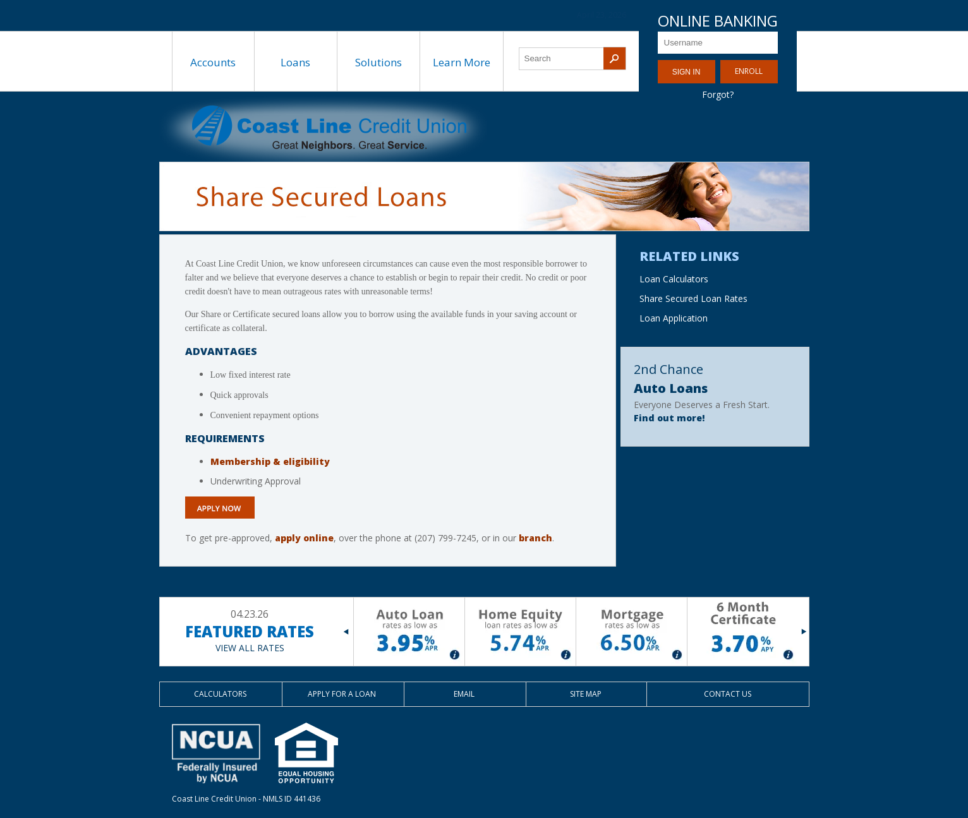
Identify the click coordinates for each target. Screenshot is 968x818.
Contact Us (727, 694)
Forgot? (718, 94)
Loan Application (673, 318)
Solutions (378, 62)
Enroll (749, 71)
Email (464, 694)
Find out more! (669, 418)
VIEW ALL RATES (249, 648)
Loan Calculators (673, 279)
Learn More (461, 62)
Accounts (213, 62)
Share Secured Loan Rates (693, 298)
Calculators (220, 694)
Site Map (586, 694)
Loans (295, 62)
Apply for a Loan (342, 694)
